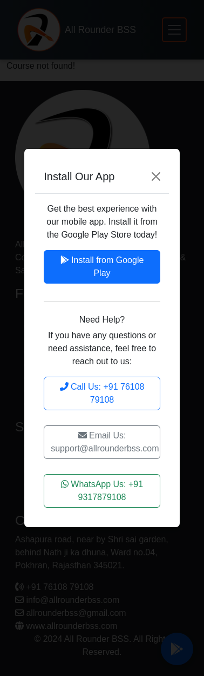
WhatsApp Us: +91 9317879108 (102, 491)
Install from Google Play (102, 266)
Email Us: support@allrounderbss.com (105, 442)
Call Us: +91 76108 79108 (102, 393)
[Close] (156, 176)
